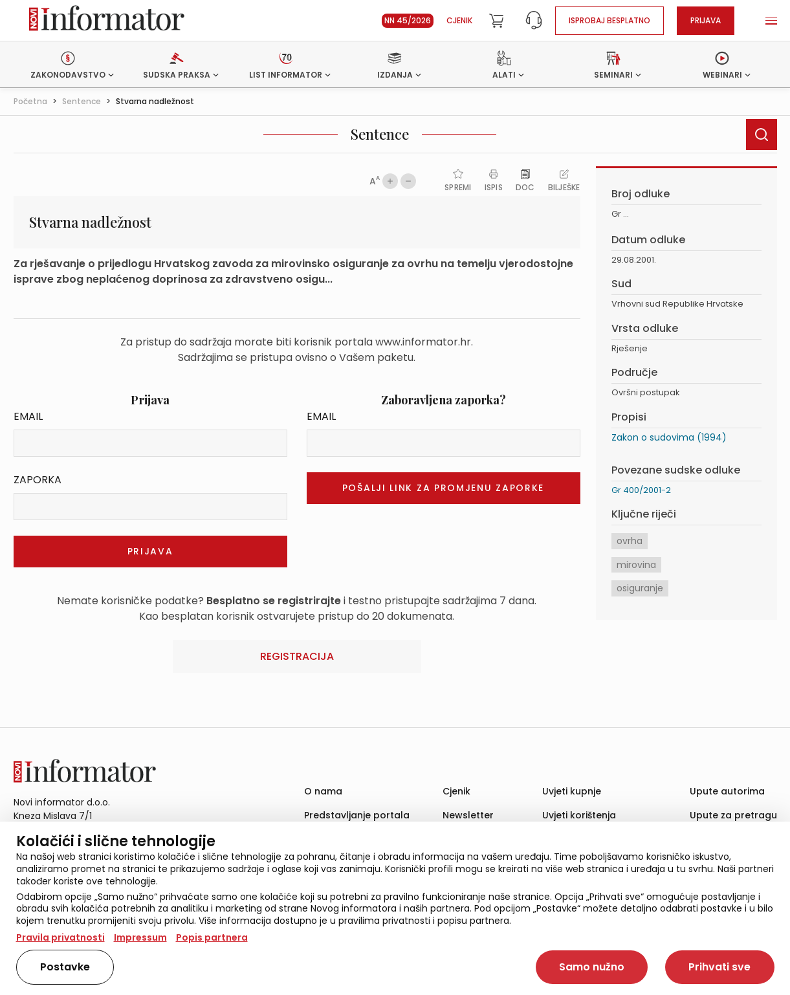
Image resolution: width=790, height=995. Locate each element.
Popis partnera (212, 937)
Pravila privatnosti (60, 937)
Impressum (140, 937)
